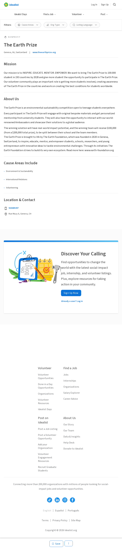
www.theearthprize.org (44, 52)
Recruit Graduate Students (47, 468)
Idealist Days (20, 14)
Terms (45, 520)
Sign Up (105, 4)
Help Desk (68, 442)
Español (59, 510)
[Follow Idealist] (49, 499)
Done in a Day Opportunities (46, 386)
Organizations (46, 394)
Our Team (68, 430)
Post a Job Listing (48, 429)
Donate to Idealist (73, 448)
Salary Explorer (71, 393)
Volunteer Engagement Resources (45, 457)
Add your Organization (45, 446)
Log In (94, 4)
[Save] (56, 544)
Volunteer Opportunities (46, 376)
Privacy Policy (59, 520)
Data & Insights (71, 436)
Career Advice (70, 399)
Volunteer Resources (43, 401)
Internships (69, 381)
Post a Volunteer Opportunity (47, 436)
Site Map (76, 520)
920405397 (14, 208)
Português (73, 510)
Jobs (65, 374)
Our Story (68, 424)
